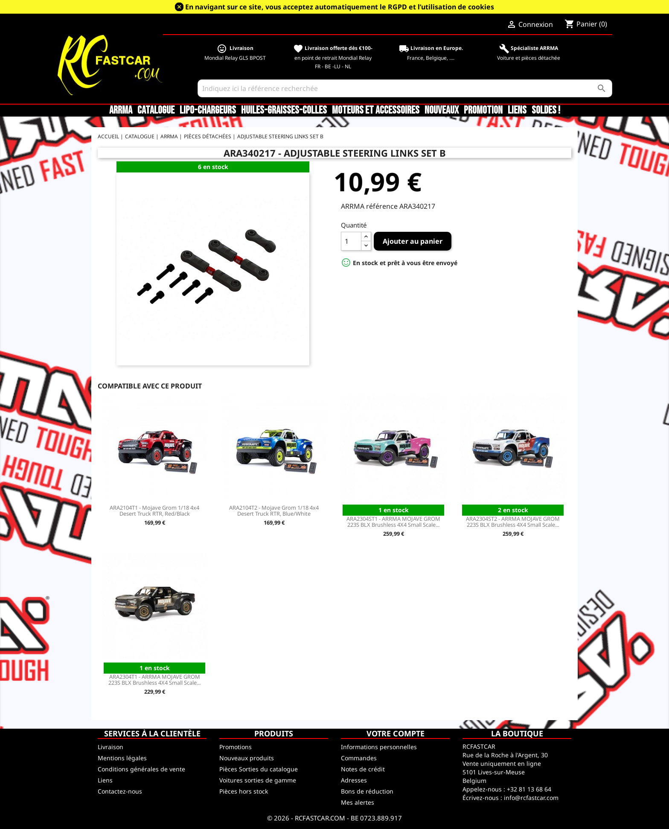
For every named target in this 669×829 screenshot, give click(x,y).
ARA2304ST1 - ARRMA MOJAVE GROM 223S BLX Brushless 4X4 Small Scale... (393, 522)
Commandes (359, 758)
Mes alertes (357, 802)
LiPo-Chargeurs (208, 111)
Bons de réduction (367, 791)
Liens (517, 111)
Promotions (235, 747)
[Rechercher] (405, 88)
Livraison (110, 747)
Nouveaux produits (246, 758)
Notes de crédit (363, 769)
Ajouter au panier (412, 241)
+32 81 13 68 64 (529, 789)
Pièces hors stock (243, 791)
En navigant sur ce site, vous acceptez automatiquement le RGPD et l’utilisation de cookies (339, 7)
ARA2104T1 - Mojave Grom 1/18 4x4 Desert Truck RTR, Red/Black (154, 511)
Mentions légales (122, 758)
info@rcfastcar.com (531, 798)
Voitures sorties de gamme (257, 780)
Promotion (483, 111)
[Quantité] (351, 241)
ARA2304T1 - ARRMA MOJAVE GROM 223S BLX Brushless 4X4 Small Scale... (154, 680)
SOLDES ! (546, 111)
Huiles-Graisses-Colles (284, 111)
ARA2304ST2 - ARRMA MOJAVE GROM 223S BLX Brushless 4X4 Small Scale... (513, 522)
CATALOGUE (156, 111)
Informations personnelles (379, 747)
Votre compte (395, 733)
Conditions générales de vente (141, 769)
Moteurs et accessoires (375, 111)
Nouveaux (442, 111)
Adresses (354, 780)
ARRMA (120, 111)
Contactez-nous (120, 791)
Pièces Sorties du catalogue (258, 769)
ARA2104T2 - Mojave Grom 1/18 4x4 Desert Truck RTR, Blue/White (274, 511)
